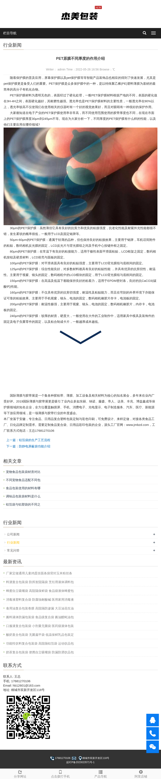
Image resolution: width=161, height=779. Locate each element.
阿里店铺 (141, 773)
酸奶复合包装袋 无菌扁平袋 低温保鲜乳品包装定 (40, 634)
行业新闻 (13, 542)
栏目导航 (10, 33)
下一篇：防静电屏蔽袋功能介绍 (28, 446)
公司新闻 (13, 534)
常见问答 (13, 550)
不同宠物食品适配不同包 (23, 480)
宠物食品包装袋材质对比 (23, 472)
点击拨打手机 (60, 773)
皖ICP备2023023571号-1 (80, 762)
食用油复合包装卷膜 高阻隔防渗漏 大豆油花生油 (40, 608)
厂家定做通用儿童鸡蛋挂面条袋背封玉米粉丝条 (39, 573)
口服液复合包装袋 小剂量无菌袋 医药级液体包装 (40, 626)
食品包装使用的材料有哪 (23, 488)
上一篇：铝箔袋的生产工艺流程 (28, 440)
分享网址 (20, 773)
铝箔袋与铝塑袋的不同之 (23, 504)
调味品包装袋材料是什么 (23, 496)
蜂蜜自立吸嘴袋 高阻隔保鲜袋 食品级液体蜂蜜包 (40, 591)
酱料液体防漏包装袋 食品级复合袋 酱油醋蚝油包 (40, 617)
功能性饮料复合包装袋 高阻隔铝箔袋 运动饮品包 (40, 643)
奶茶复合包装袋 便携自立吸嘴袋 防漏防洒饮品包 (40, 652)
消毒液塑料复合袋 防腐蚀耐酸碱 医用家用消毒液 (40, 599)
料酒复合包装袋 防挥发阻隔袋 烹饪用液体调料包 (40, 582)
